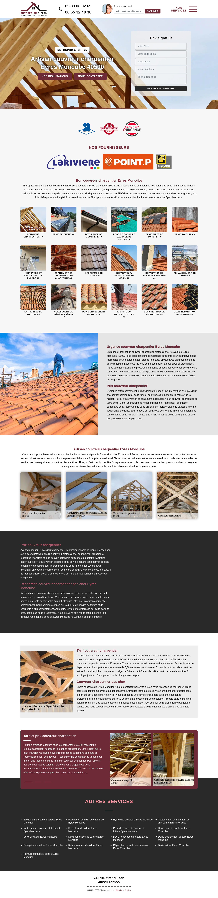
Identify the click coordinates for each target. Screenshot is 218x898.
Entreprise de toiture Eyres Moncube (43, 845)
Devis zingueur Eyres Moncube (40, 836)
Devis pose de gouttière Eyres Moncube (174, 830)
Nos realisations (55, 76)
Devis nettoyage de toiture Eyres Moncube (130, 838)
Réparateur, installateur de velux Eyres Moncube (130, 847)
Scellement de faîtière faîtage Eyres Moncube (42, 821)
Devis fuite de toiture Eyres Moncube (82, 830)
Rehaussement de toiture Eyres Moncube (85, 847)
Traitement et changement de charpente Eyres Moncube (174, 821)
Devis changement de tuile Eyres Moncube (175, 838)
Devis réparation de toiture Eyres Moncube (86, 838)
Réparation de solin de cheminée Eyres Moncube (86, 821)
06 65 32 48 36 (79, 12)
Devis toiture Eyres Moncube (173, 845)
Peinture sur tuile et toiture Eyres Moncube (41, 855)
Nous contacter (90, 76)
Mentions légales (123, 890)
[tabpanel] (66, 755)
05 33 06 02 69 (79, 6)
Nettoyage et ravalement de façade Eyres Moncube (42, 830)
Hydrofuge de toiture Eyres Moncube (133, 819)
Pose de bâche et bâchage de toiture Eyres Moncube (129, 830)
